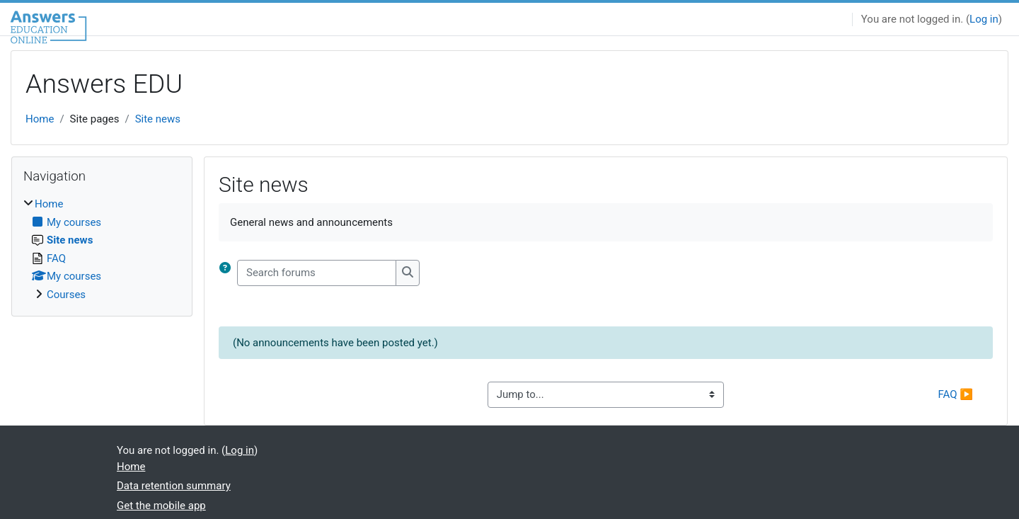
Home (39, 119)
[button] (228, 273)
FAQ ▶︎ (955, 394)
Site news (157, 119)
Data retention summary (174, 485)
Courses (66, 294)
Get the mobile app (161, 505)
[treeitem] (101, 249)
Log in (983, 19)
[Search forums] (316, 273)
